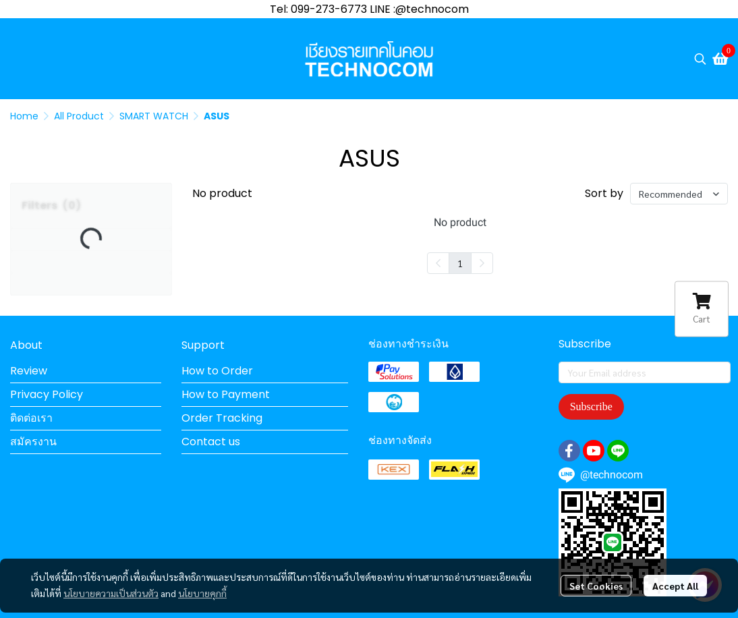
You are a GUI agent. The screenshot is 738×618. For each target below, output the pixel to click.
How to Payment (225, 394)
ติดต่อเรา (31, 418)
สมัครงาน (33, 441)
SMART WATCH (153, 116)
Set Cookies (596, 586)
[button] (700, 58)
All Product (79, 116)
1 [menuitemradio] (460, 263)
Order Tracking (221, 418)
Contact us (210, 441)
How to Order (217, 370)
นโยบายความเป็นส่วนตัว (111, 593)
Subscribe (591, 406)
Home (24, 116)
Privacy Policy (46, 394)
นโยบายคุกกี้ (202, 593)
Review (28, 370)
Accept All (675, 586)
